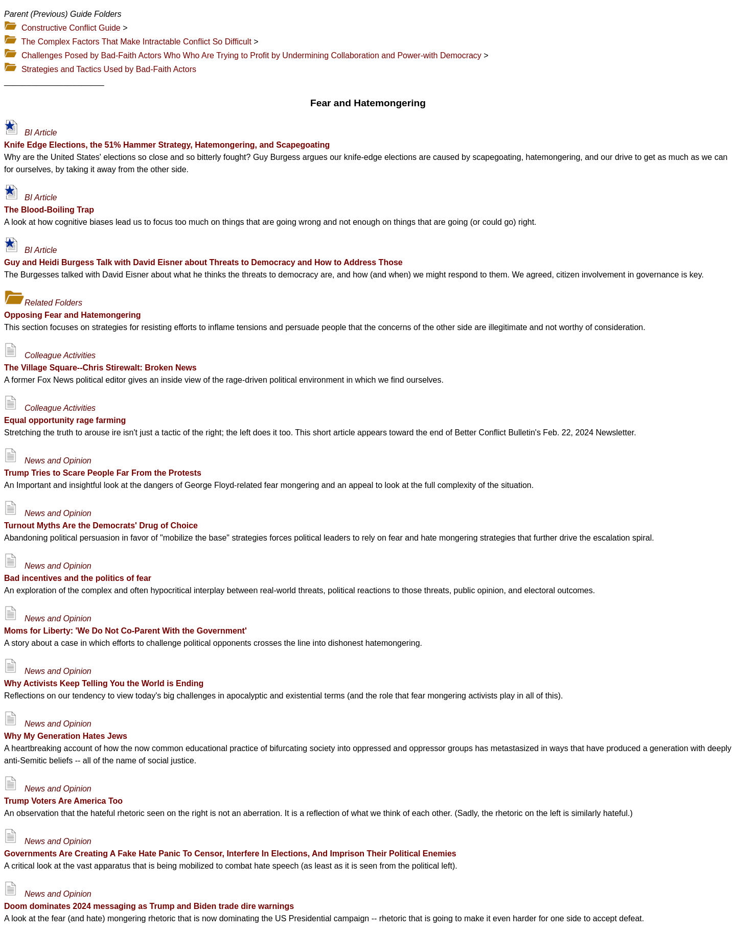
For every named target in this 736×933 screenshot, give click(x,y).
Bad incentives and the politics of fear (77, 578)
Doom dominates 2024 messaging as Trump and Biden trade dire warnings (149, 906)
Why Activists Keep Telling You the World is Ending (103, 683)
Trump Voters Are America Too (63, 801)
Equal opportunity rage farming (65, 420)
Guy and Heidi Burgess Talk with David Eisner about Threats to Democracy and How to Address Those (203, 262)
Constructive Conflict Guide (71, 28)
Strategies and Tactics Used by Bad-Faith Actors (108, 69)
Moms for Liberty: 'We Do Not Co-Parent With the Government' (125, 630)
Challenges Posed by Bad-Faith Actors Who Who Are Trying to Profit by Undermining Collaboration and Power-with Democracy (251, 55)
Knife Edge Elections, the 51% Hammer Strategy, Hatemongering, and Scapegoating (167, 145)
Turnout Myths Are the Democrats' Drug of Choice (101, 525)
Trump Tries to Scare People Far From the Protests (102, 473)
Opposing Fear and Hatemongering (72, 315)
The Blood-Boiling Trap (49, 209)
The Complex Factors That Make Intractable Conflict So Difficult (136, 41)
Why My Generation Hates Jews (65, 736)
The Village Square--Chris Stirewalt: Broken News (100, 367)
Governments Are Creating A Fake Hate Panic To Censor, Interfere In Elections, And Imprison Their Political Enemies (230, 853)
